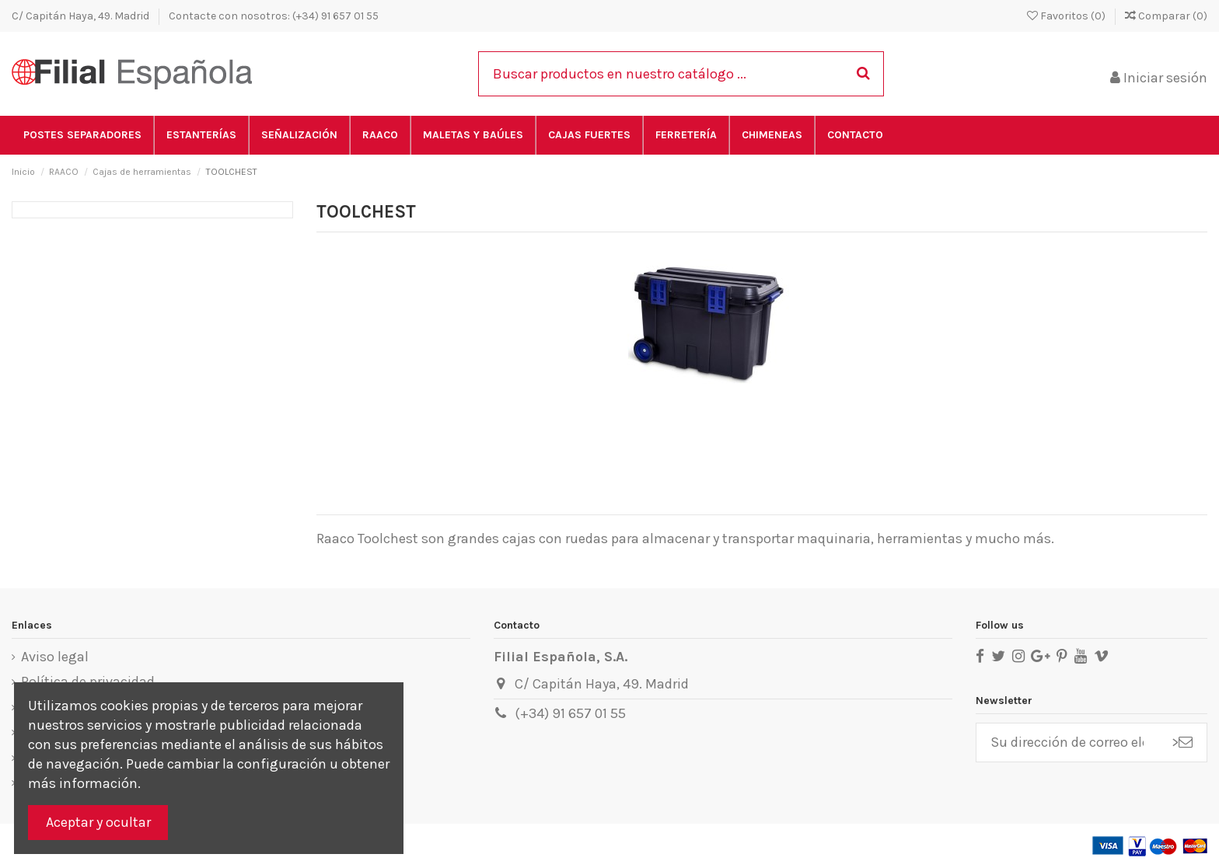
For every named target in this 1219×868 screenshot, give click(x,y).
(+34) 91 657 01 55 (570, 713)
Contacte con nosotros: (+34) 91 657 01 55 (274, 16)
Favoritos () (1067, 16)
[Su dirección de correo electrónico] (1067, 742)
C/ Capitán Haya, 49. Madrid (82, 16)
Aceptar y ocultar (98, 822)
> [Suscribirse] (1182, 742)
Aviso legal (55, 656)
